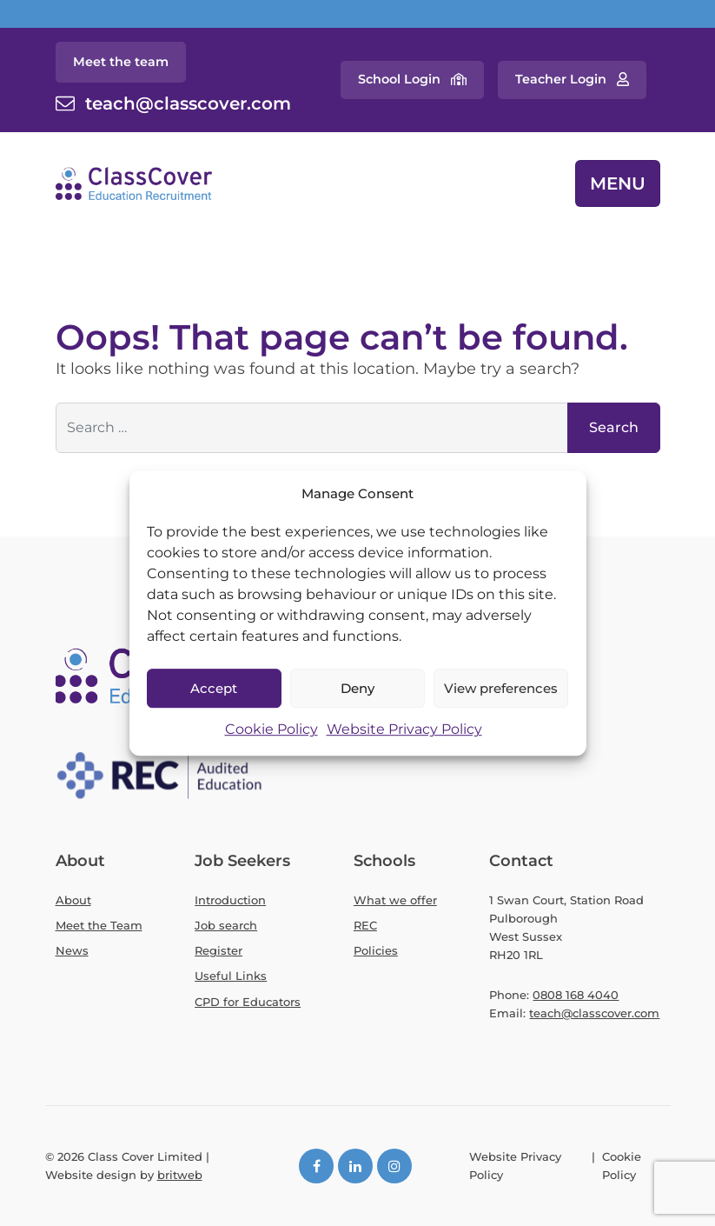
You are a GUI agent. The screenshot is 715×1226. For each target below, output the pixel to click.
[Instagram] (394, 1166)
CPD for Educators (248, 1002)
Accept (213, 688)
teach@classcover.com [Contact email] (188, 103)
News (72, 950)
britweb (179, 1175)
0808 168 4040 (576, 995)
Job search (226, 925)
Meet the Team (99, 925)
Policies (376, 950)
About (73, 900)
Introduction (230, 900)
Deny (357, 688)
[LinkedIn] (355, 1166)
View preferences (501, 688)
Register (218, 950)
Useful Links (231, 976)
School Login (399, 79)
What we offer (395, 900)
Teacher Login (560, 79)
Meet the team (121, 62)
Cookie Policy (271, 730)
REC (365, 925)
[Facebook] (316, 1166)
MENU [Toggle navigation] (617, 183)
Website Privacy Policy (404, 730)
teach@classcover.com (594, 1013)
